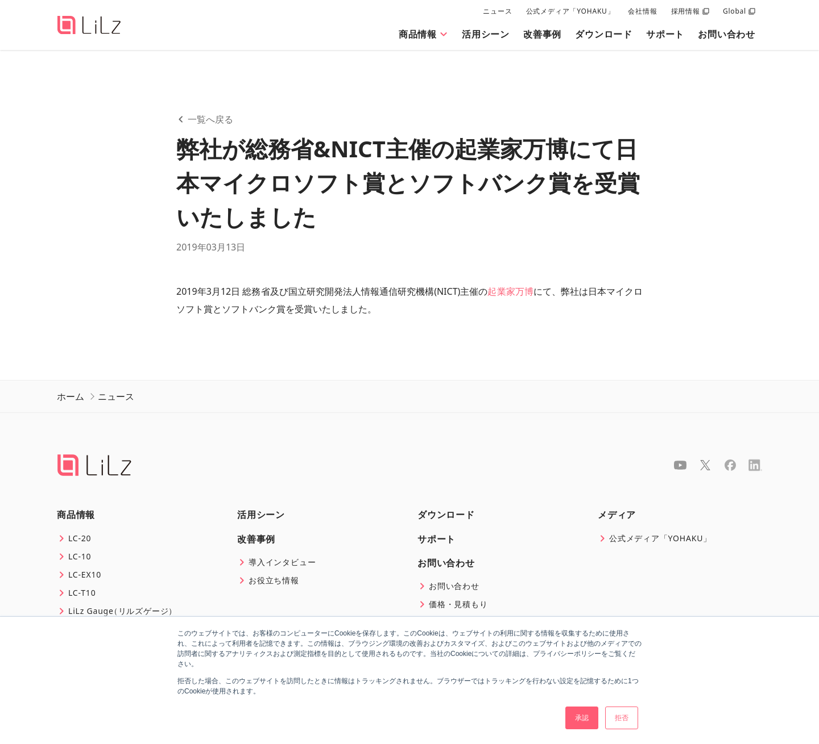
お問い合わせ (726, 34)
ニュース (497, 11)
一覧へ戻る (204, 119)
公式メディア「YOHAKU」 (570, 11)
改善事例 (542, 34)
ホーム (70, 396)
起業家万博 (510, 291)
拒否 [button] (621, 718)
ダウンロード (603, 34)
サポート (665, 34)
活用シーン (486, 34)
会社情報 (642, 11)
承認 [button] (582, 718)
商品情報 (423, 34)
